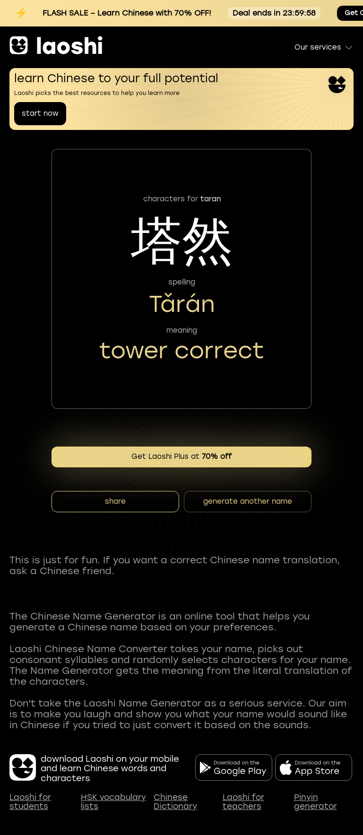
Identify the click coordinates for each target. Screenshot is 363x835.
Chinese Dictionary (175, 802)
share (115, 501)
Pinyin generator (315, 802)
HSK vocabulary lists (113, 802)
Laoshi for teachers (243, 802)
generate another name (247, 501)
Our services (324, 47)
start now (40, 113)
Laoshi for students (30, 802)
